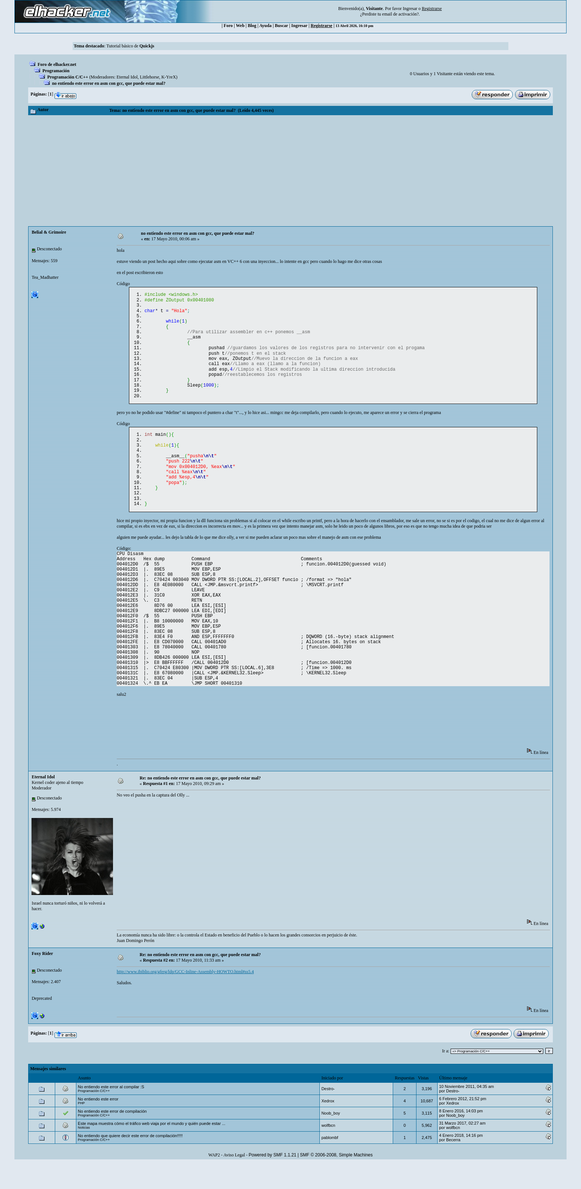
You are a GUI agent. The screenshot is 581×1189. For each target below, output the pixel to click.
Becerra (453, 1165)
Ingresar (410, 8)
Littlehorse (149, 77)
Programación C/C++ (67, 77)
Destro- (328, 1114)
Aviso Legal (234, 1180)
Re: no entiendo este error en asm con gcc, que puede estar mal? (200, 803)
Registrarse (321, 25)
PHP (81, 1128)
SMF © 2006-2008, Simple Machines (336, 1180)
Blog (252, 25)
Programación (55, 70)
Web (240, 25)
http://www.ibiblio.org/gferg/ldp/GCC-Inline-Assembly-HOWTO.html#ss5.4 (185, 996)
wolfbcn (328, 1150)
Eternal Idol (127, 77)
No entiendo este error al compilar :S (111, 1112)
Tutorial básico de (130, 46)
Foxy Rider (42, 978)
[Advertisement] (290, 171)
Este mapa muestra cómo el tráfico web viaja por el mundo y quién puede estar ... (151, 1148)
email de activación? (400, 14)
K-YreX (168, 77)
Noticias (84, 1153)
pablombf (329, 1162)
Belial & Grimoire (48, 232)
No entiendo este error (98, 1124)
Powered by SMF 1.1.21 (272, 1180)
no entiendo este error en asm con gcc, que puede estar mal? (108, 83)
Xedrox (327, 1126)
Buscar (281, 25)
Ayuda (265, 25)
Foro (228, 25)
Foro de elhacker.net (56, 64)
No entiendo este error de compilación (112, 1136)
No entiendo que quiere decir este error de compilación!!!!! (130, 1161)
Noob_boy (330, 1138)
